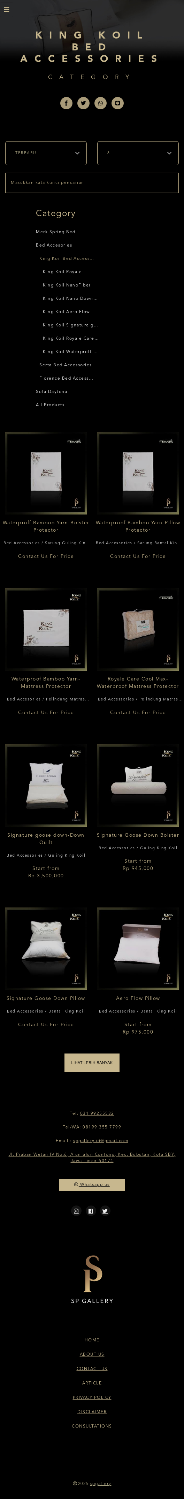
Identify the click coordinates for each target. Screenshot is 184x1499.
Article (92, 1383)
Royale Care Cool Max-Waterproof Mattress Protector (138, 683)
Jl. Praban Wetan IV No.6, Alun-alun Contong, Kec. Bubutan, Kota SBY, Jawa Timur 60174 (92, 1158)
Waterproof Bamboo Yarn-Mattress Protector (46, 683)
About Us (92, 1355)
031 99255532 (97, 1114)
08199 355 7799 (102, 1127)
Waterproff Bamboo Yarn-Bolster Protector (46, 526)
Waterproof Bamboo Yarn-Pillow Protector (138, 526)
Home (92, 1340)
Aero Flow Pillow (138, 998)
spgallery (101, 1484)
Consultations (92, 1426)
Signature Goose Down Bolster (138, 835)
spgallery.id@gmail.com (100, 1141)
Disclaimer (92, 1412)
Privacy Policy (92, 1398)
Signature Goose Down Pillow (46, 998)
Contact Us (92, 1369)
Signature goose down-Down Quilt (46, 839)
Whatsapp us (92, 1184)
